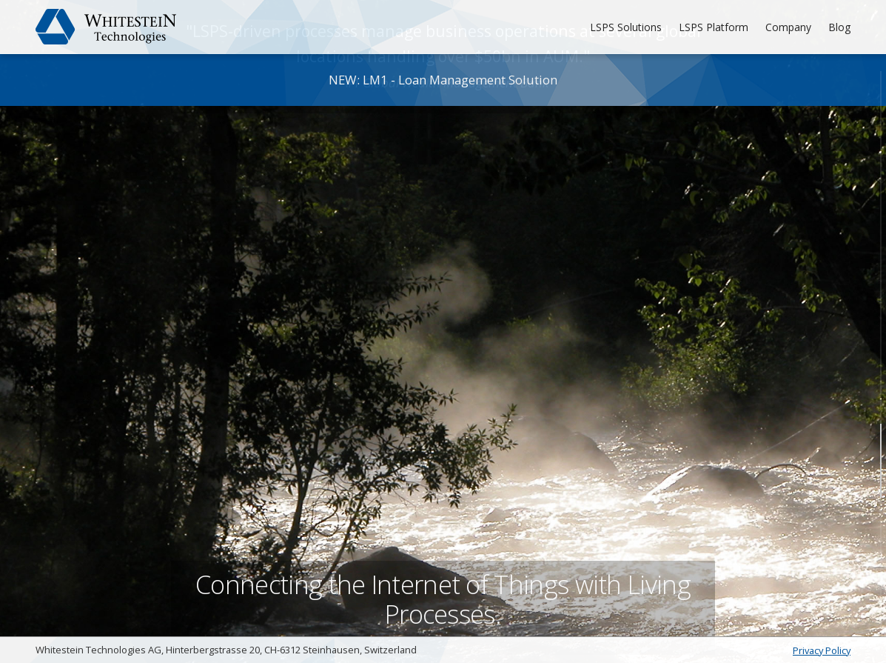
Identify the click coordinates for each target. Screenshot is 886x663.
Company (788, 27)
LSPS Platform (713, 27)
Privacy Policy (821, 650)
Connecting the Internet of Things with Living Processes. (443, 592)
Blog (839, 27)
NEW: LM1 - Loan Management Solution (443, 79)
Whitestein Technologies (106, 26)
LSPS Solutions (626, 27)
